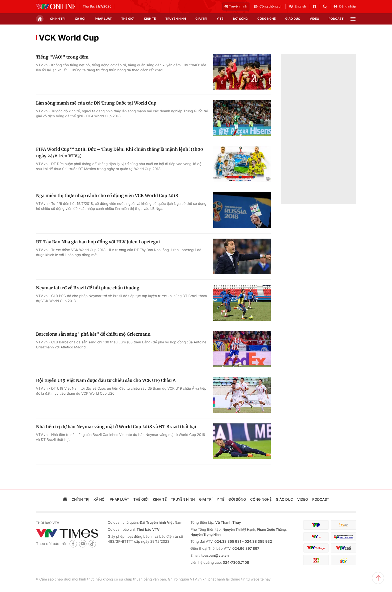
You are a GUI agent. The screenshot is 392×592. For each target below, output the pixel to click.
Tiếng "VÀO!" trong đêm (62, 57)
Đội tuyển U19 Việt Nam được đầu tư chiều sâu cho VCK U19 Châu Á (106, 380)
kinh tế (150, 19)
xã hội (80, 19)
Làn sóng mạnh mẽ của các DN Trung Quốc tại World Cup (96, 103)
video (314, 19)
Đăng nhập (344, 6)
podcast (336, 19)
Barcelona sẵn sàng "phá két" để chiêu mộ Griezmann (93, 334)
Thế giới (127, 19)
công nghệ (267, 19)
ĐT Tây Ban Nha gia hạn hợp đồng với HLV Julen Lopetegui (98, 242)
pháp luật (103, 19)
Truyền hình (235, 7)
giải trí (201, 19)
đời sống (240, 19)
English (297, 6)
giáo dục (292, 19)
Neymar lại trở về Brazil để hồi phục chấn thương (87, 288)
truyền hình (175, 19)
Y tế (220, 19)
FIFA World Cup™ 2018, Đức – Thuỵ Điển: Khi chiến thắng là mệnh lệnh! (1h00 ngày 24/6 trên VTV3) (119, 153)
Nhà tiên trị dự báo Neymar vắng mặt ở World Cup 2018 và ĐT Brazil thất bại (116, 426)
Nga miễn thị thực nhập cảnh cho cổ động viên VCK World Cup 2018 (107, 195)
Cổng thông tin (268, 6)
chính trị (57, 19)
